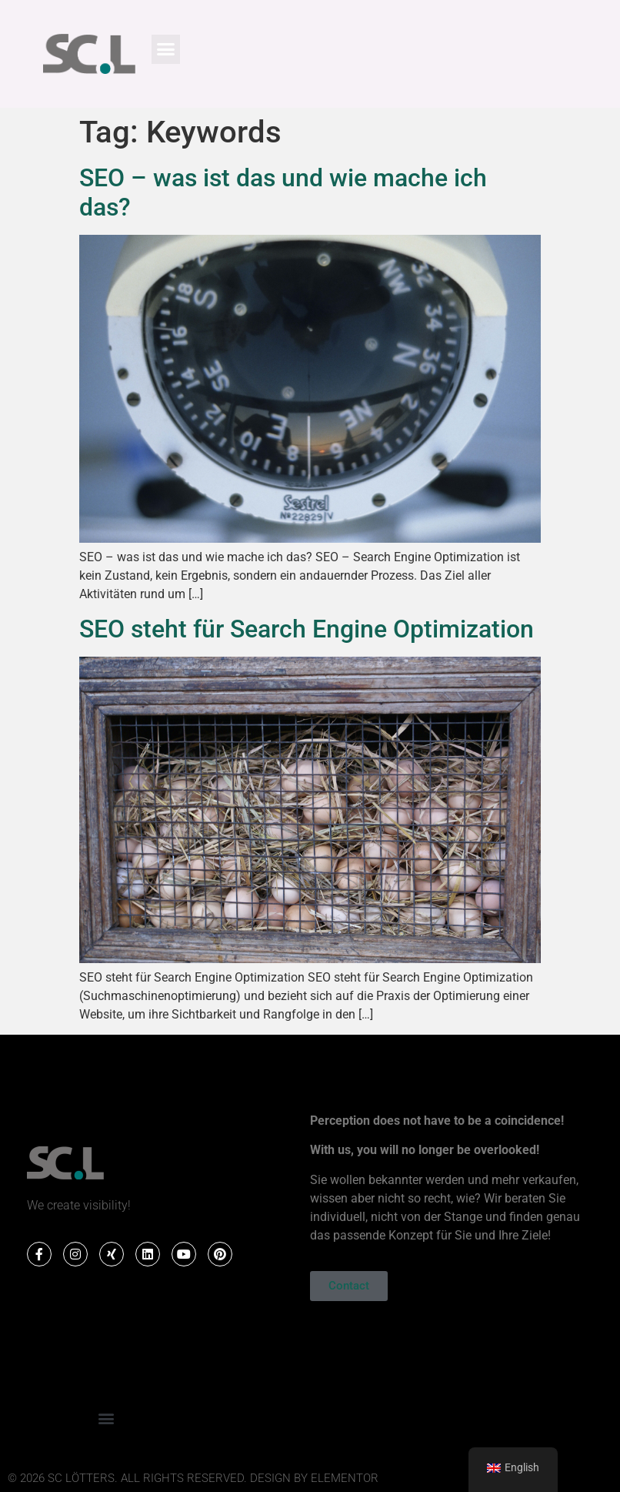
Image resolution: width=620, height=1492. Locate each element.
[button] (166, 49)
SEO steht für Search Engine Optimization (306, 629)
